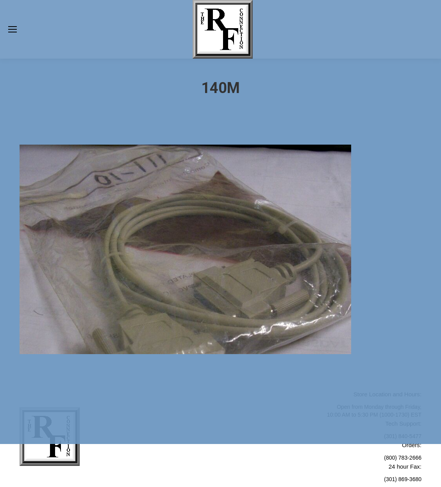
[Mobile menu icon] (12, 29)
